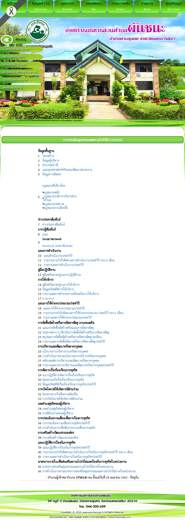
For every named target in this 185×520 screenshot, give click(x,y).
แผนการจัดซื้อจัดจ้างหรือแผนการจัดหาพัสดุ (68, 328)
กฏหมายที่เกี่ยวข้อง (53, 185)
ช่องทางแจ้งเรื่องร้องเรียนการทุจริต (63, 380)
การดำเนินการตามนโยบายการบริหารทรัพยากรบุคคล (74, 356)
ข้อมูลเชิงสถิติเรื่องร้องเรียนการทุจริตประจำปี (69, 384)
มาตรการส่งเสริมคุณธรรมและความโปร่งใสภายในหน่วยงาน (78, 466)
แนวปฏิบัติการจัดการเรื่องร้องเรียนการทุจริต (68, 375)
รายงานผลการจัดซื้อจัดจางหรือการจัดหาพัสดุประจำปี (73, 341)
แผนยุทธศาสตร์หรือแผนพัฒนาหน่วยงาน (67, 169)
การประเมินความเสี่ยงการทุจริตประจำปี (66, 423)
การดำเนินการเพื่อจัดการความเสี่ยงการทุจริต (68, 428)
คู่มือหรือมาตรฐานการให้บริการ (61, 285)
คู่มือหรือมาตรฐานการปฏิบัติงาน (61, 275)
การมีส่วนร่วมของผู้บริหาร (57, 413)
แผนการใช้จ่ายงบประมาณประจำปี (64, 308)
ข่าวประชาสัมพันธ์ (53, 224)
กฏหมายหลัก (51, 192)
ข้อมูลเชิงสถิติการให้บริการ (58, 289)
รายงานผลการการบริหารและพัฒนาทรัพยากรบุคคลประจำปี (78, 365)
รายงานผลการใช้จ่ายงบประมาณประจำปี (67, 317)
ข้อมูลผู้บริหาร (50, 160)
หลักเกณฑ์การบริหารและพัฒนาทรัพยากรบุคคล (70, 360)
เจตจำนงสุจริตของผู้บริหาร (58, 408)
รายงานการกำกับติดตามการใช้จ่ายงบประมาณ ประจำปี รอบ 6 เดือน (83, 313)
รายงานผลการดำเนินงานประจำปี (64, 265)
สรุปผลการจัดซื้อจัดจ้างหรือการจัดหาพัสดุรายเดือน (72, 337)
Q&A (45, 234)
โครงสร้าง (48, 156)
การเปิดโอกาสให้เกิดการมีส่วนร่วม (62, 399)
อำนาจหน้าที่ (50, 165)
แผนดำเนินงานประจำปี (58, 256)
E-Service (48, 298)
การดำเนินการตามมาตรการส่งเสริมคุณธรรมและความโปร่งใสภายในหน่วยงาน (89, 471)
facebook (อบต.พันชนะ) (57, 246)
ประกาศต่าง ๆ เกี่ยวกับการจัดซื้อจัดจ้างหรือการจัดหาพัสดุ (75, 332)
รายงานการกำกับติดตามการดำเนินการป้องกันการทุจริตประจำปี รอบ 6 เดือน (88, 452)
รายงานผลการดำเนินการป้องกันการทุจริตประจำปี (72, 457)
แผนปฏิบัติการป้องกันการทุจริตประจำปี (66, 447)
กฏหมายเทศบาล (54, 204)
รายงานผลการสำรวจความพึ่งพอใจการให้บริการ (70, 294)
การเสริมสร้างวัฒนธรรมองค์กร (60, 437)
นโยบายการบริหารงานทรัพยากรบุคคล (65, 351)
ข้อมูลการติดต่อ (51, 174)
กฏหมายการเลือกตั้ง (56, 208)
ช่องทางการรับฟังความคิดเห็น (60, 394)
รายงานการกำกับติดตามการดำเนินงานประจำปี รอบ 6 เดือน (79, 260)
